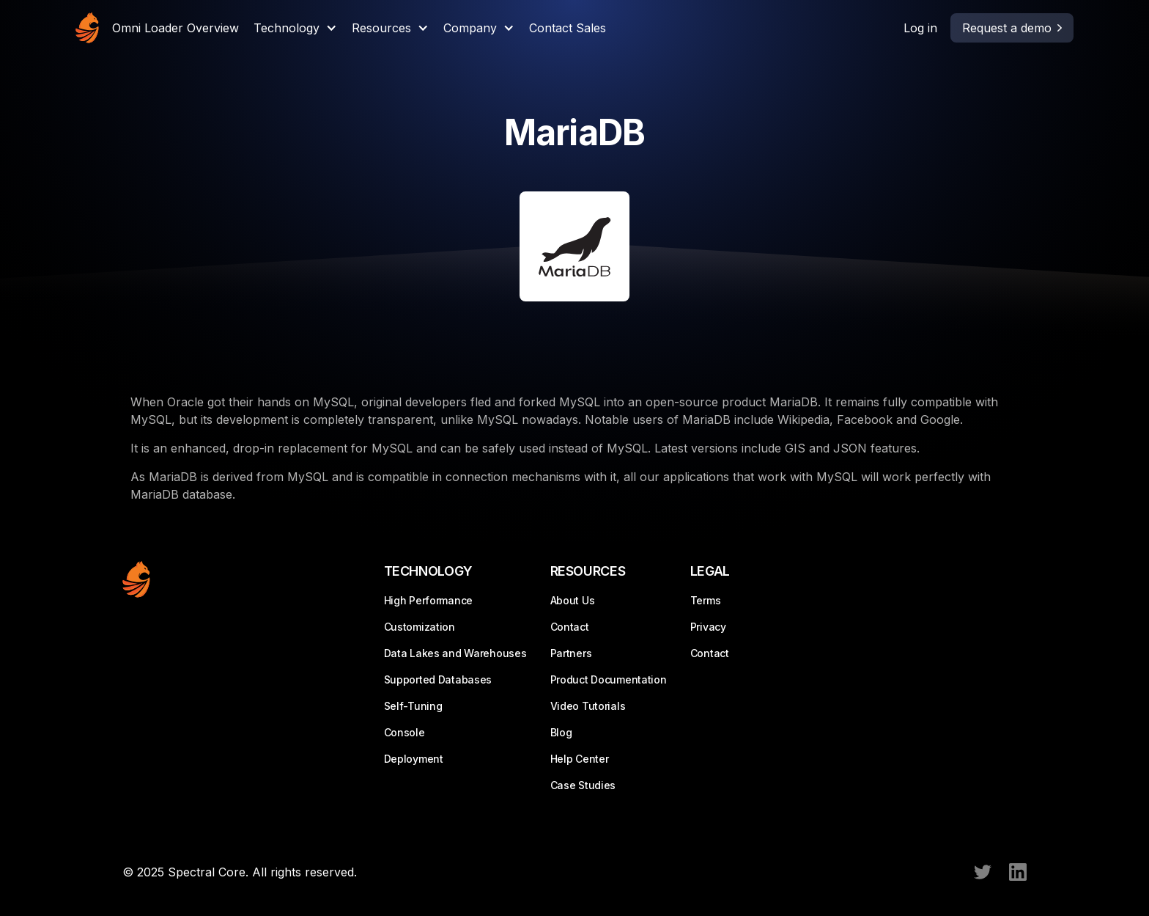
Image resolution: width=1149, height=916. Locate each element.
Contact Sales (567, 28)
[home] (87, 27)
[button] (295, 28)
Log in (920, 28)
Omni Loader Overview (175, 28)
